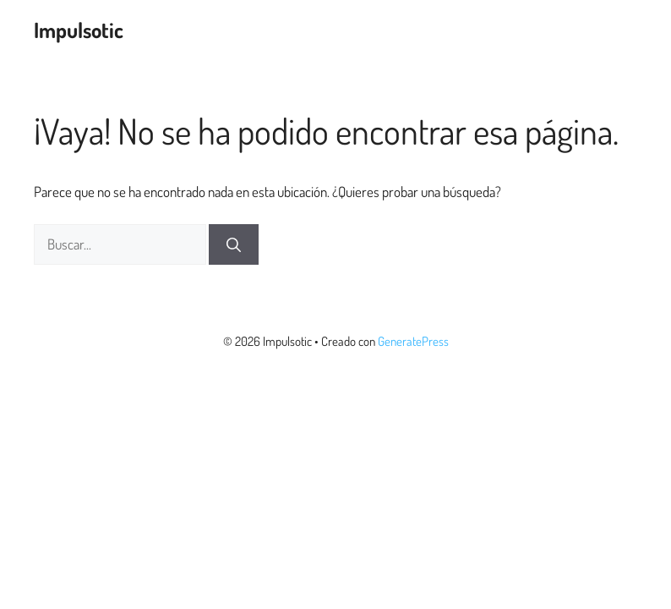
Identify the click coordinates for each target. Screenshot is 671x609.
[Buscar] (234, 244)
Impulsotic (78, 29)
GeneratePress (413, 341)
